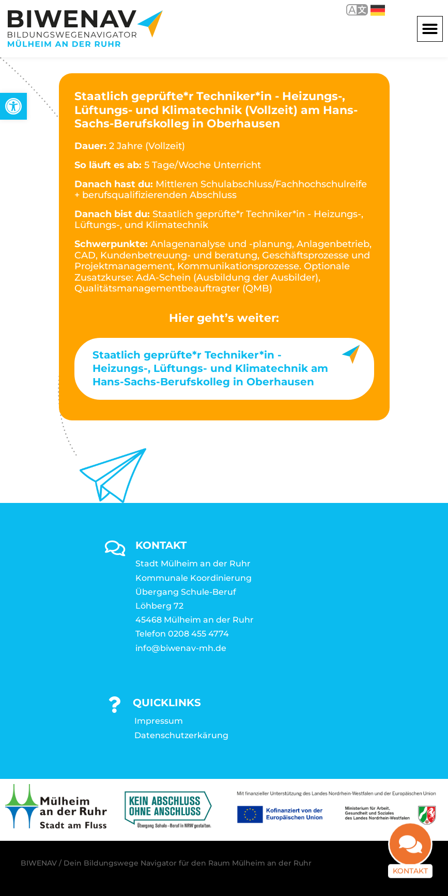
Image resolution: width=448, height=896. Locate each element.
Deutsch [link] (377, 10)
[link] (13, 106)
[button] (430, 29)
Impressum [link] (158, 721)
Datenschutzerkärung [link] (181, 735)
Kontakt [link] (410, 876)
